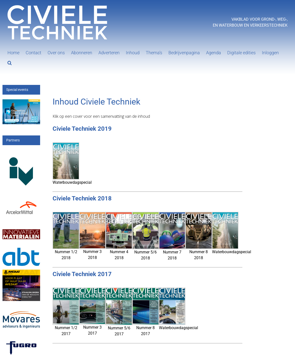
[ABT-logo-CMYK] (21, 250)
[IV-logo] (21, 153)
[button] (9, 62)
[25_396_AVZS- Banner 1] (21, 272)
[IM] (21, 228)
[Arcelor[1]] (21, 200)
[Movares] (21, 308)
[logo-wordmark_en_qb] (21, 340)
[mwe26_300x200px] (21, 102)
